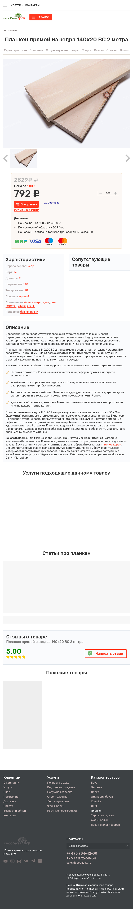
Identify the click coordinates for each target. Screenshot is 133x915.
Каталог (43, 17)
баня (27, 302)
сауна (22, 305)
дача (46, 302)
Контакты (32, 5)
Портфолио (11, 796)
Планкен (96, 810)
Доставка (53, 202)
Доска (95, 792)
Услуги (7, 787)
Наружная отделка (59, 792)
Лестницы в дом (58, 801)
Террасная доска (102, 815)
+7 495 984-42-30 (81, 853)
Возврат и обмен (14, 810)
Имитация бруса (102, 796)
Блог (6, 792)
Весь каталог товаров (105, 824)
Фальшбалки (55, 806)
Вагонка (96, 787)
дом (53, 302)
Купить (26, 210)
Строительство (57, 796)
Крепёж (96, 801)
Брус (94, 782)
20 (26, 290)
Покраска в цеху (58, 782)
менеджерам (112, 444)
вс (15, 272)
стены (31, 305)
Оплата (8, 806)
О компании (11, 782)
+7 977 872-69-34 (81, 858)
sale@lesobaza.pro (78, 862)
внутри (37, 302)
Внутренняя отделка (61, 787)
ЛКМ (94, 806)
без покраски (29, 311)
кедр (31, 266)
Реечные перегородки (62, 810)
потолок (11, 305)
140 (25, 284)
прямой (24, 296)
